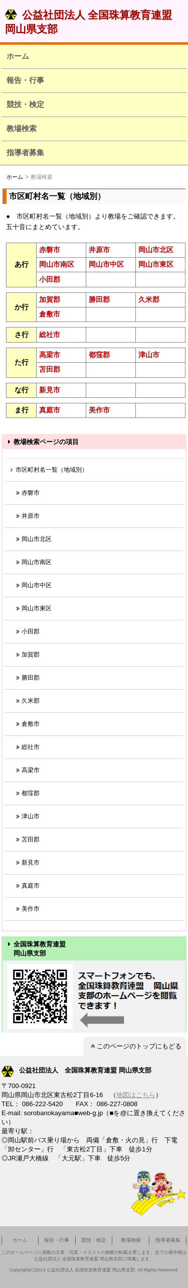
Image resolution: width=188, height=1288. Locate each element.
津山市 (148, 355)
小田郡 (49, 279)
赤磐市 (49, 250)
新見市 (49, 390)
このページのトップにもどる (134, 1046)
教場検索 (22, 128)
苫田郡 (49, 369)
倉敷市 (49, 314)
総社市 (49, 335)
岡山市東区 (155, 264)
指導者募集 (25, 152)
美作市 (99, 410)
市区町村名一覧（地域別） (48, 469)
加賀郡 (49, 299)
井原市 (99, 250)
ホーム (18, 56)
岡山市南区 (56, 264)
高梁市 (49, 355)
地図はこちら (135, 1095)
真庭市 (49, 410)
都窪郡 (99, 355)
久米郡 (148, 299)
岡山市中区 (106, 264)
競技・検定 (25, 104)
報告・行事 (25, 80)
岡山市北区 (155, 250)
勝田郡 (99, 299)
